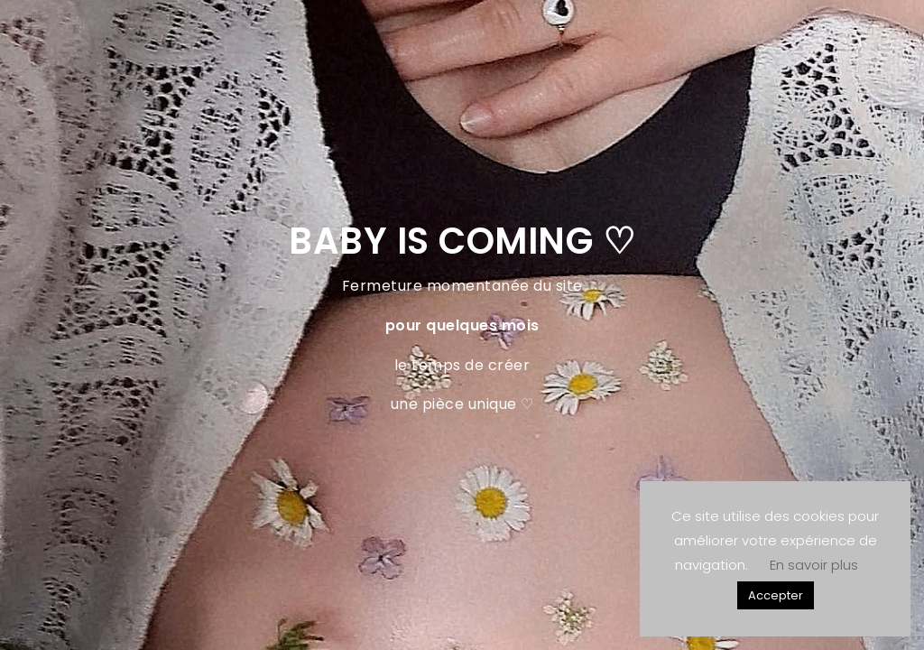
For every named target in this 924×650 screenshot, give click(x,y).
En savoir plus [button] (814, 564)
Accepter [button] (775, 595)
